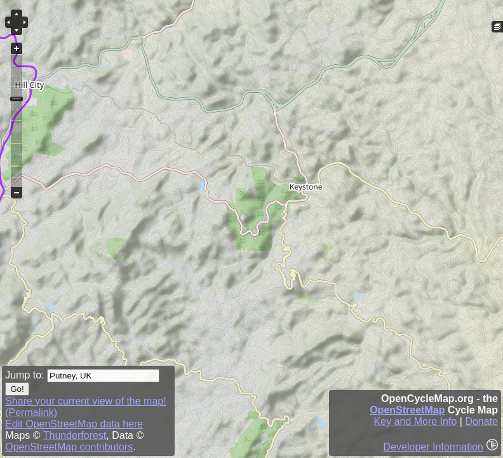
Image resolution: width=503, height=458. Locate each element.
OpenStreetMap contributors (69, 446)
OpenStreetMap (407, 410)
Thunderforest (75, 435)
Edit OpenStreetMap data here (74, 424)
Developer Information (433, 446)
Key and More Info (415, 421)
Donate (481, 421)
